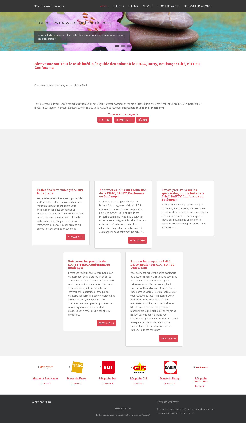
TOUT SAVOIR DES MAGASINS (198, 6)
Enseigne (104, 119)
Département (124, 119)
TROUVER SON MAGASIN (168, 6)
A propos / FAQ (41, 402)
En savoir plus (75, 237)
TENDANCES (118, 6)
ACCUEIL (104, 6)
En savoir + (45, 383)
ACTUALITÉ (148, 6)
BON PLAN (133, 6)
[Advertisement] (76, 158)
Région (142, 119)
